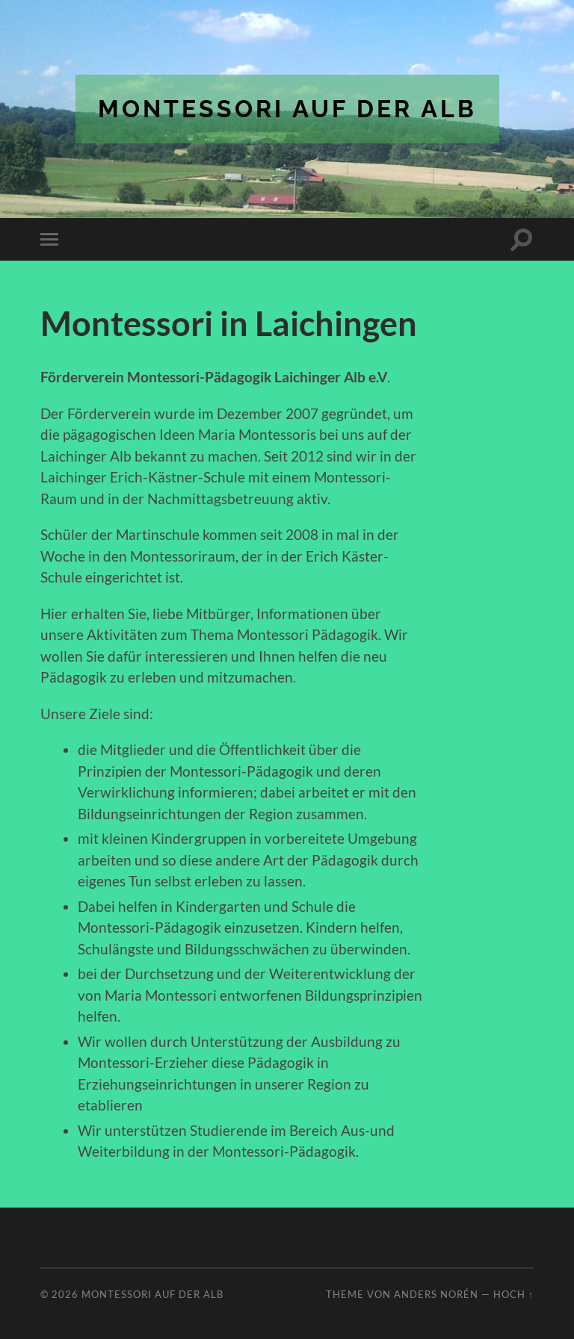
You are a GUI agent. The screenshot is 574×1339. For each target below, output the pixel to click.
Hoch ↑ (513, 1294)
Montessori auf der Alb (287, 108)
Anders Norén (436, 1294)
